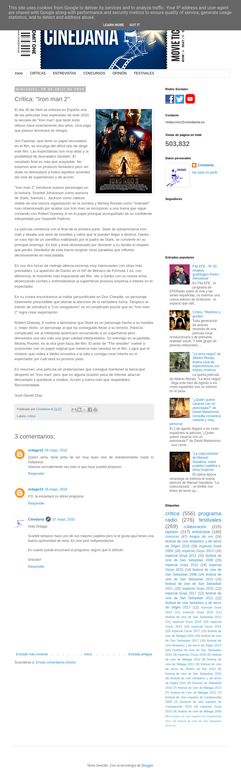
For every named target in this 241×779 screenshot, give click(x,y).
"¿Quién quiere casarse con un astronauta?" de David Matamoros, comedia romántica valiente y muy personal (195, 412)
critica (31, 416)
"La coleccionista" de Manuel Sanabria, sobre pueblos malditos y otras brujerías (206, 462)
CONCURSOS (94, 73)
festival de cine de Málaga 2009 (199, 711)
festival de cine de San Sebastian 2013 (193, 617)
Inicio (19, 73)
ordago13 (35, 450)
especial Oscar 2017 (186, 631)
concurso (172, 537)
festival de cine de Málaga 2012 (199, 687)
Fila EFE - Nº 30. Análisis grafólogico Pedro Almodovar (206, 272)
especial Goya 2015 (198, 589)
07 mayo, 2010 (63, 519)
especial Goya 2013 (198, 551)
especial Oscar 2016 (206, 626)
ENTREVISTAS (64, 73)
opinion (171, 532)
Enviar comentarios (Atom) (56, 662)
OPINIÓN (120, 73)
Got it (134, 25)
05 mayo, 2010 (56, 450)
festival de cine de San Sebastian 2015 (193, 673)
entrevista (201, 532)
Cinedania (36, 519)
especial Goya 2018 (187, 621)
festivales (210, 520)
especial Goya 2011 (180, 556)
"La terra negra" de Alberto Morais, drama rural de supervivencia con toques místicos (207, 362)
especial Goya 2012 (181, 565)
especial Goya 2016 (198, 612)
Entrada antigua (140, 654)
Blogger (147, 765)
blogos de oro (201, 537)
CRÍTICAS (38, 73)
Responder (36, 474)
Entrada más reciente (32, 654)
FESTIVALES (144, 73)
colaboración (195, 526)
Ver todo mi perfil (204, 172)
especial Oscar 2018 (192, 654)
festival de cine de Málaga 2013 (193, 692)
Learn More (113, 25)
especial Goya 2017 (180, 593)
